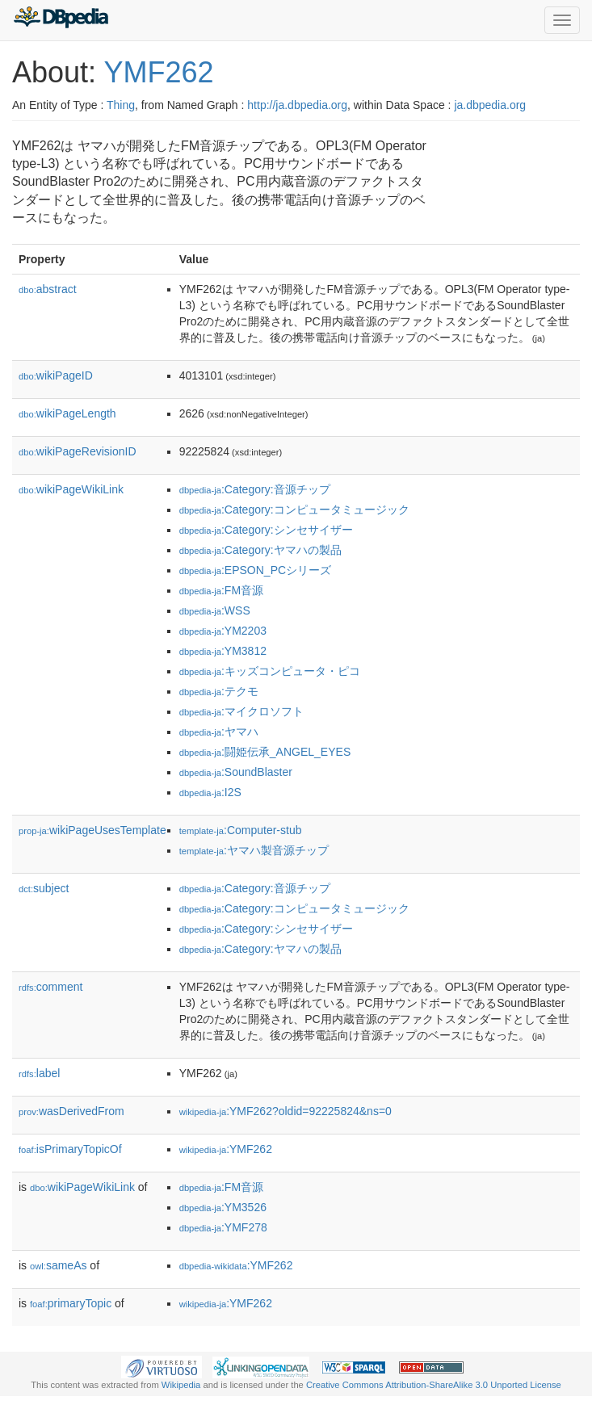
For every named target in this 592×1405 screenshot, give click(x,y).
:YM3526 (223, 1207)
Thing (121, 105)
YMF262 (158, 72)
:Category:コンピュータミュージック (294, 509)
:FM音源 (221, 590)
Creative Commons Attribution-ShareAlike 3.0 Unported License (433, 1385)
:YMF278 (223, 1227)
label (39, 1073)
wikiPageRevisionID (77, 451)
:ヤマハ (218, 731)
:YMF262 (225, 1149)
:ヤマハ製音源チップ (254, 850)
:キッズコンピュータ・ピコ (269, 671)
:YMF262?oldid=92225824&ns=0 (285, 1111)
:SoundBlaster (235, 771)
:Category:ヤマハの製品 (260, 549)
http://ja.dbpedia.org (297, 105)
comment (50, 986)
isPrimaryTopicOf (70, 1149)
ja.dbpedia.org (490, 105)
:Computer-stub (240, 830)
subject (44, 888)
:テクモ (218, 691)
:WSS (214, 610)
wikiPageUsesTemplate (92, 830)
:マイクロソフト (241, 711)
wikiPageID (56, 375)
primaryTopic (70, 1303)
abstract (48, 289)
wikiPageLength (67, 413)
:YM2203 (223, 630)
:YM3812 (223, 650)
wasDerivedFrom (71, 1111)
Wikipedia (181, 1385)
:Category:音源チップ (254, 489)
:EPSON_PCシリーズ (255, 570)
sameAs (58, 1265)
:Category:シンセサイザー (266, 529)
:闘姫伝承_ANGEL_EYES (265, 751)
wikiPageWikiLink (71, 489)
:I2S (210, 792)
